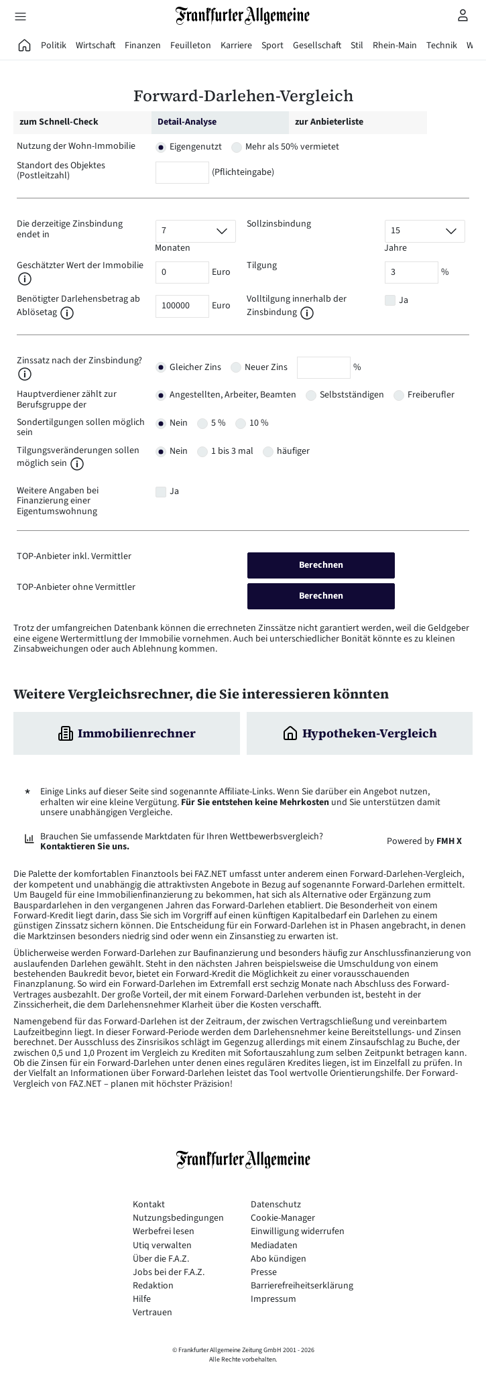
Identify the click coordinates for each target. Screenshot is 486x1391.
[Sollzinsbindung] (425, 231)
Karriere (236, 45)
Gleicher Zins (195, 367)
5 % (218, 423)
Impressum (273, 1299)
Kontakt (149, 1205)
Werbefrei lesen (163, 1231)
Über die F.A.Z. (161, 1259)
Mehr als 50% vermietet (292, 147)
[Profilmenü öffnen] (463, 15)
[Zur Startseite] (243, 16)
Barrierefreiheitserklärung (302, 1286)
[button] (25, 279)
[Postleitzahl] (182, 173)
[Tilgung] (411, 272)
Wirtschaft (95, 45)
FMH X (449, 841)
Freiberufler (431, 395)
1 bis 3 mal (232, 451)
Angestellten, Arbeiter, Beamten (233, 395)
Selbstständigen (352, 395)
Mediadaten (274, 1246)
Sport (272, 45)
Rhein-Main (395, 45)
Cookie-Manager (283, 1218)
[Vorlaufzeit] (196, 231)
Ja (403, 300)
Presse (264, 1272)
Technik (441, 45)
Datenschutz (276, 1205)
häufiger (293, 451)
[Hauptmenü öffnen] (20, 16)
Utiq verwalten (162, 1246)
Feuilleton (190, 45)
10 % (259, 423)
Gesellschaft (317, 45)
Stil (357, 45)
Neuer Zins (266, 367)
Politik (53, 45)
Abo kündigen (278, 1259)
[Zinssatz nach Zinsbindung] (324, 368)
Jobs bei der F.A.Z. (168, 1272)
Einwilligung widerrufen (298, 1231)
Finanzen (143, 45)
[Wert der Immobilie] (182, 272)
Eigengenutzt (196, 147)
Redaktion (153, 1286)
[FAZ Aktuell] (25, 45)
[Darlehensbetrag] (182, 306)
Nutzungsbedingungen (178, 1218)
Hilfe (142, 1299)
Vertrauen (152, 1313)
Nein (179, 423)
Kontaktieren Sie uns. (84, 846)
